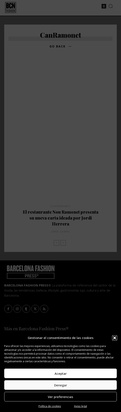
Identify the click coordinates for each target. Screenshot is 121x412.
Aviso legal (80, 406)
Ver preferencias (60, 397)
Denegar (60, 385)
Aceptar (61, 373)
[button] (115, 338)
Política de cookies (49, 406)
